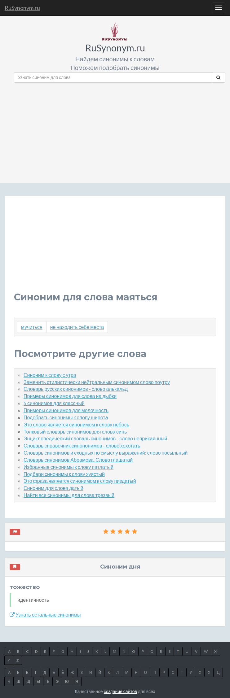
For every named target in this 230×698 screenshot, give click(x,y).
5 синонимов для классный (54, 403)
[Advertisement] (119, 130)
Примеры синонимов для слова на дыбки (70, 396)
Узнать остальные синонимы (45, 614)
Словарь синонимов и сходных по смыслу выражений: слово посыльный (106, 453)
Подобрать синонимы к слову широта (66, 417)
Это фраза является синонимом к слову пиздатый (80, 481)
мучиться (31, 327)
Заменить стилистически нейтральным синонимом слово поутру (97, 382)
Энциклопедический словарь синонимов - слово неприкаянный (95, 438)
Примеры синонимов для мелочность (66, 410)
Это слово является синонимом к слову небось (76, 424)
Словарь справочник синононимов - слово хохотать (82, 445)
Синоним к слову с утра (50, 375)
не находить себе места (77, 327)
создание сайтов (120, 691)
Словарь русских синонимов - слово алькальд (76, 389)
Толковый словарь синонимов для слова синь (75, 431)
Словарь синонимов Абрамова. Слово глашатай (78, 460)
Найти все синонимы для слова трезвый (69, 495)
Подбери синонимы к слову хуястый (64, 474)
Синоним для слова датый (53, 488)
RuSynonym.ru (22, 7)
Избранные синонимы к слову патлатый (68, 467)
